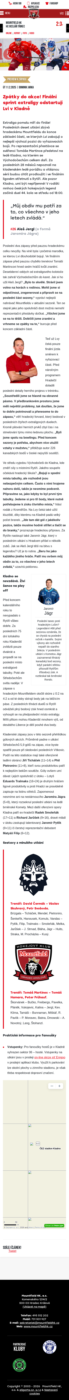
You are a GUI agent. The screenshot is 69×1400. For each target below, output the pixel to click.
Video (31, 33)
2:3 (59, 24)
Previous (1, 28)
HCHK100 (14, 2)
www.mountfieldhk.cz (38, 1326)
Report (17, 33)
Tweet (12, 1251)
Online (9, 33)
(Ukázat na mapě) (34, 1306)
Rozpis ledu (31, 6)
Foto (25, 33)
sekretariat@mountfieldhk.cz (39, 1322)
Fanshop (51, 2)
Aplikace (33, 2)
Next (67, 28)
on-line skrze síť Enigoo (49, 1057)
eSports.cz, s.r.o (30, 1390)
